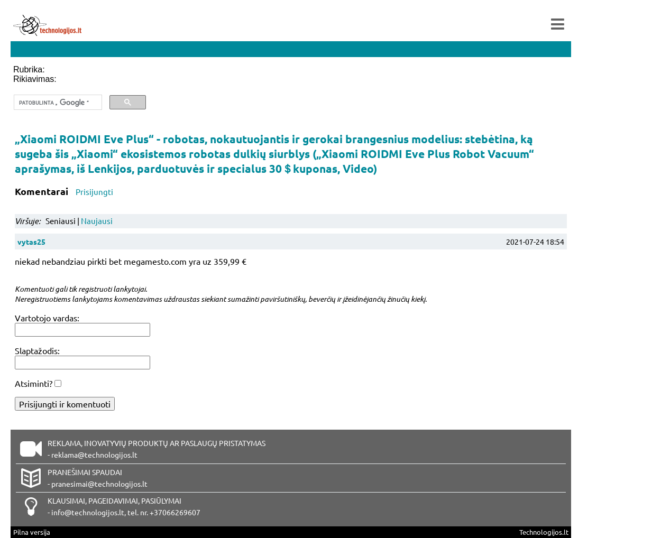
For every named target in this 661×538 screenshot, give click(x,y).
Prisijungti (94, 192)
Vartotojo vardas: (47, 317)
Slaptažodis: (37, 350)
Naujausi (97, 221)
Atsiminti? (33, 383)
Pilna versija (31, 531)
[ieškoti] (57, 102)
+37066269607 (175, 512)
